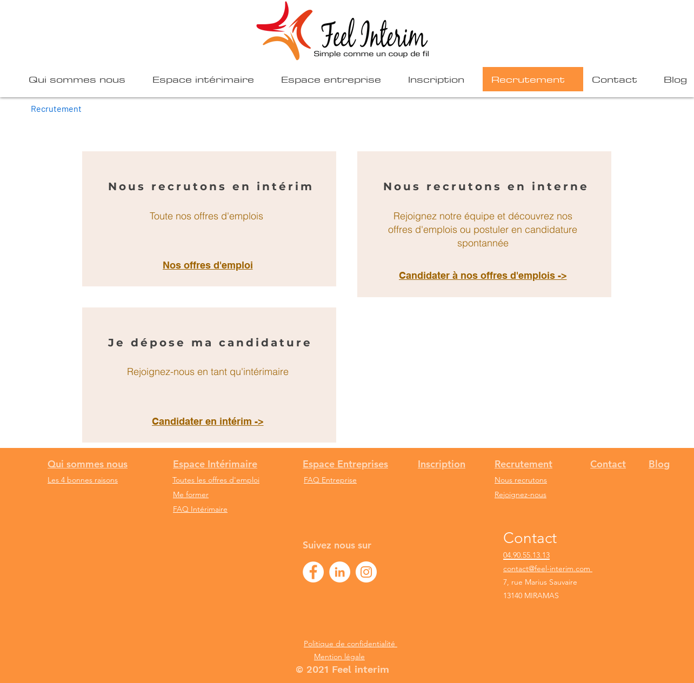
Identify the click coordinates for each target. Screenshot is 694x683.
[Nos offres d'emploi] (209, 265)
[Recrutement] (56, 108)
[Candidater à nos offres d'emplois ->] (484, 275)
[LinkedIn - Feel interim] (339, 571)
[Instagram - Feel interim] (366, 571)
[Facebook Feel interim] (313, 571)
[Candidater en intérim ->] (209, 421)
